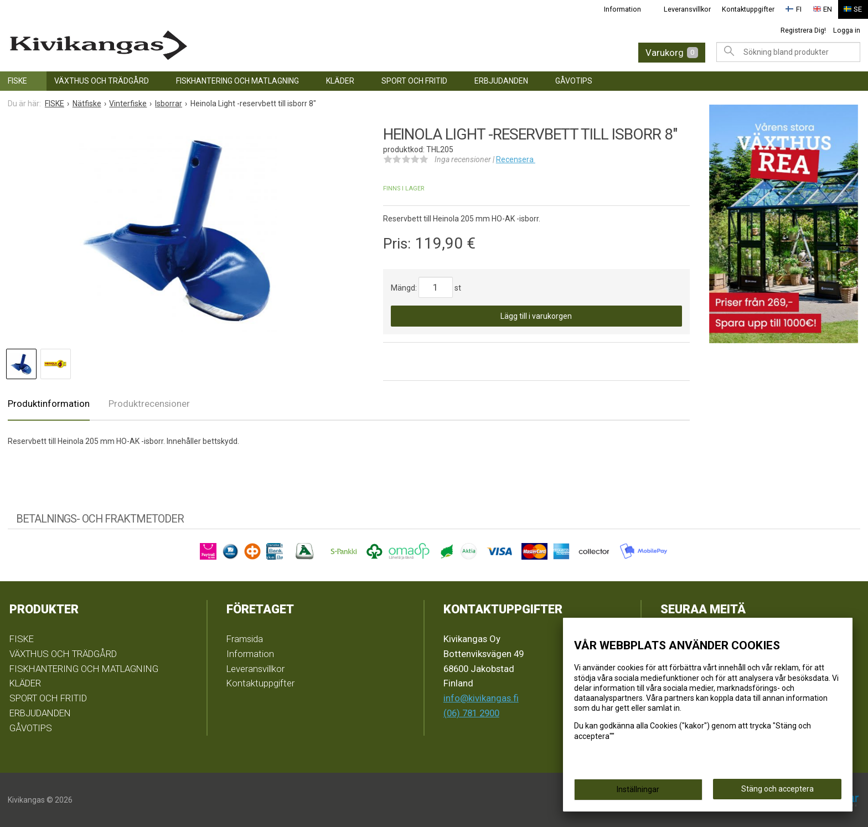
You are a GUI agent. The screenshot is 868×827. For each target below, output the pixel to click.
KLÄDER (340, 80)
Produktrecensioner (149, 403)
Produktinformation (49, 403)
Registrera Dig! (803, 29)
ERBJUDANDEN (501, 80)
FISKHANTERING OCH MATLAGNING (237, 80)
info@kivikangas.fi (481, 698)
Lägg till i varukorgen (536, 316)
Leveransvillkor (688, 9)
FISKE (17, 80)
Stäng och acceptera (777, 788)
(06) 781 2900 (471, 713)
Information (624, 9)
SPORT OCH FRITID (414, 80)
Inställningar (638, 789)
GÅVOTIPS (573, 80)
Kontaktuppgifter (750, 9)
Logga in (846, 29)
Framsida (244, 638)
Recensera (515, 159)
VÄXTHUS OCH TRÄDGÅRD (101, 80)
